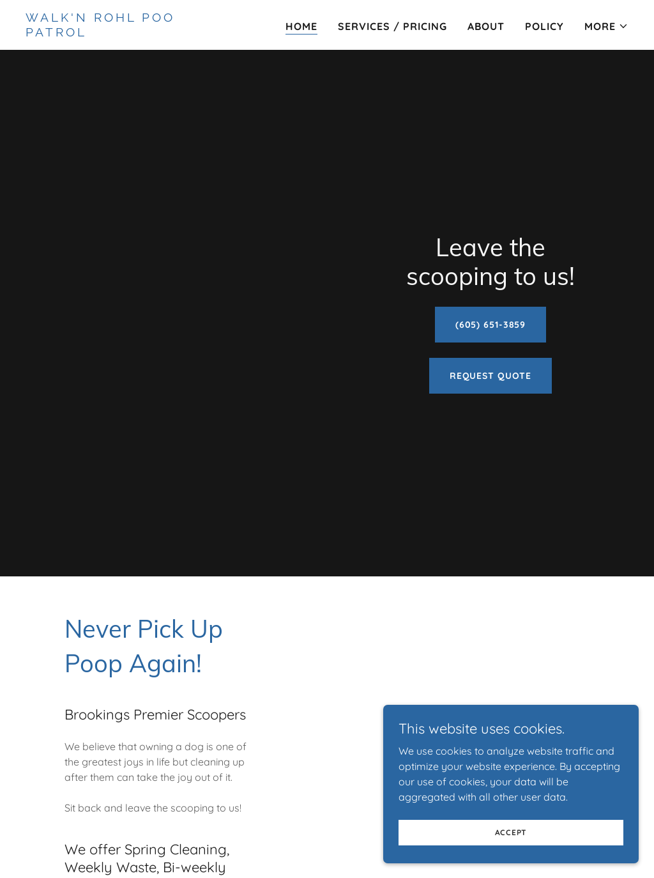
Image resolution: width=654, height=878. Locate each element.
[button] (606, 26)
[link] (131, 32)
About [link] (486, 26)
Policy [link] (544, 26)
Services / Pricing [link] (392, 26)
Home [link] (301, 26)
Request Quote (490, 375)
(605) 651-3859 (490, 324)
